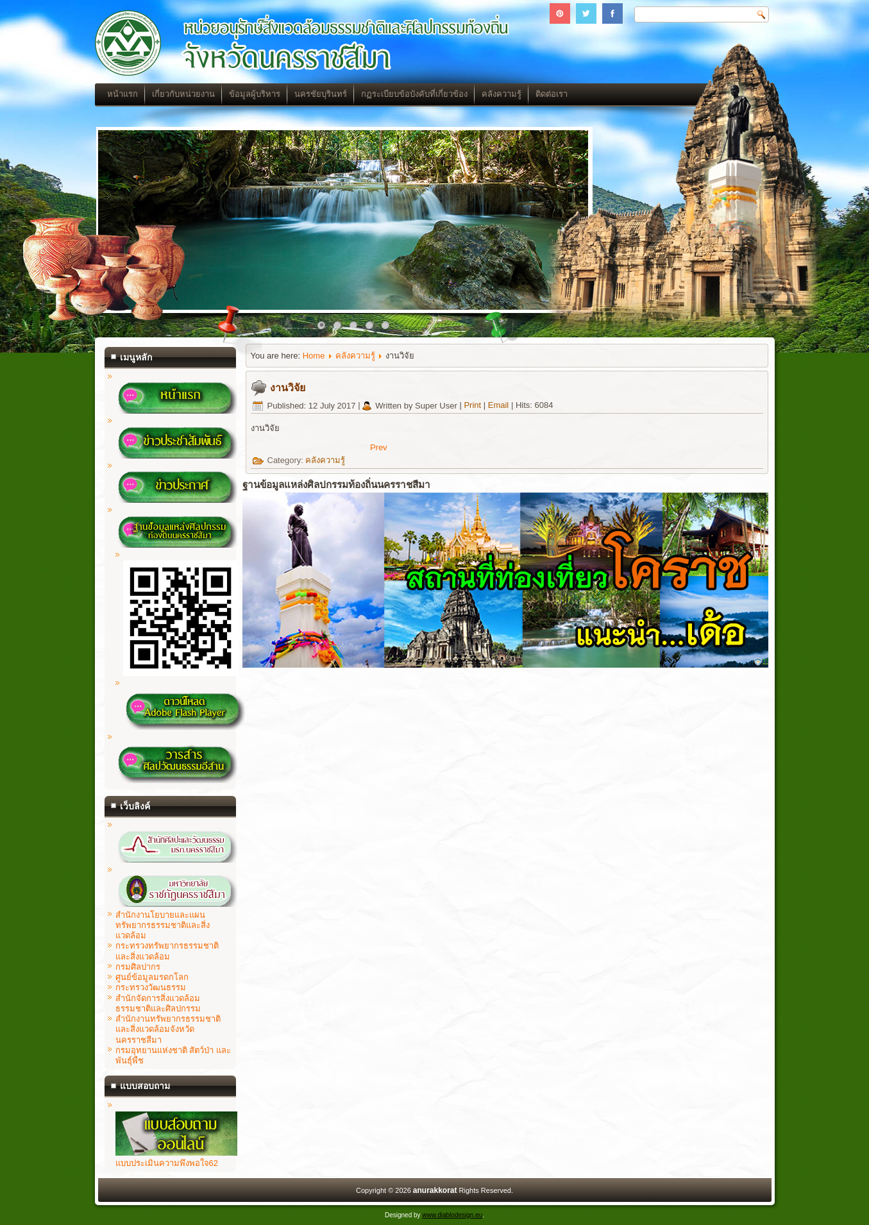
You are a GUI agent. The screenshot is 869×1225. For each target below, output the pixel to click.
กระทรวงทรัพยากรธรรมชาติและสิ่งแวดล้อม (167, 951)
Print (473, 405)
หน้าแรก (122, 94)
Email (499, 405)
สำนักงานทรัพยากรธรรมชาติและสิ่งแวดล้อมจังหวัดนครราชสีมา (168, 1029)
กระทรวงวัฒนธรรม (150, 987)
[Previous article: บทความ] (378, 447)
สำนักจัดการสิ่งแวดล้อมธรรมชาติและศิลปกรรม (158, 1003)
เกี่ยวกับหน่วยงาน (183, 94)
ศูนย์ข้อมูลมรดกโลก (152, 977)
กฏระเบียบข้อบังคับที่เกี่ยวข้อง (414, 94)
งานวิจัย (287, 387)
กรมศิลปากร (137, 967)
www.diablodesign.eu (452, 1215)
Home (314, 355)
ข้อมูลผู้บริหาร (254, 94)
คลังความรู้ (501, 94)
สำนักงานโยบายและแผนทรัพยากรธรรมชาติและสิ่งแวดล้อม (162, 925)
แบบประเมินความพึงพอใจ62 (176, 1158)
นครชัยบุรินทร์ (320, 94)
